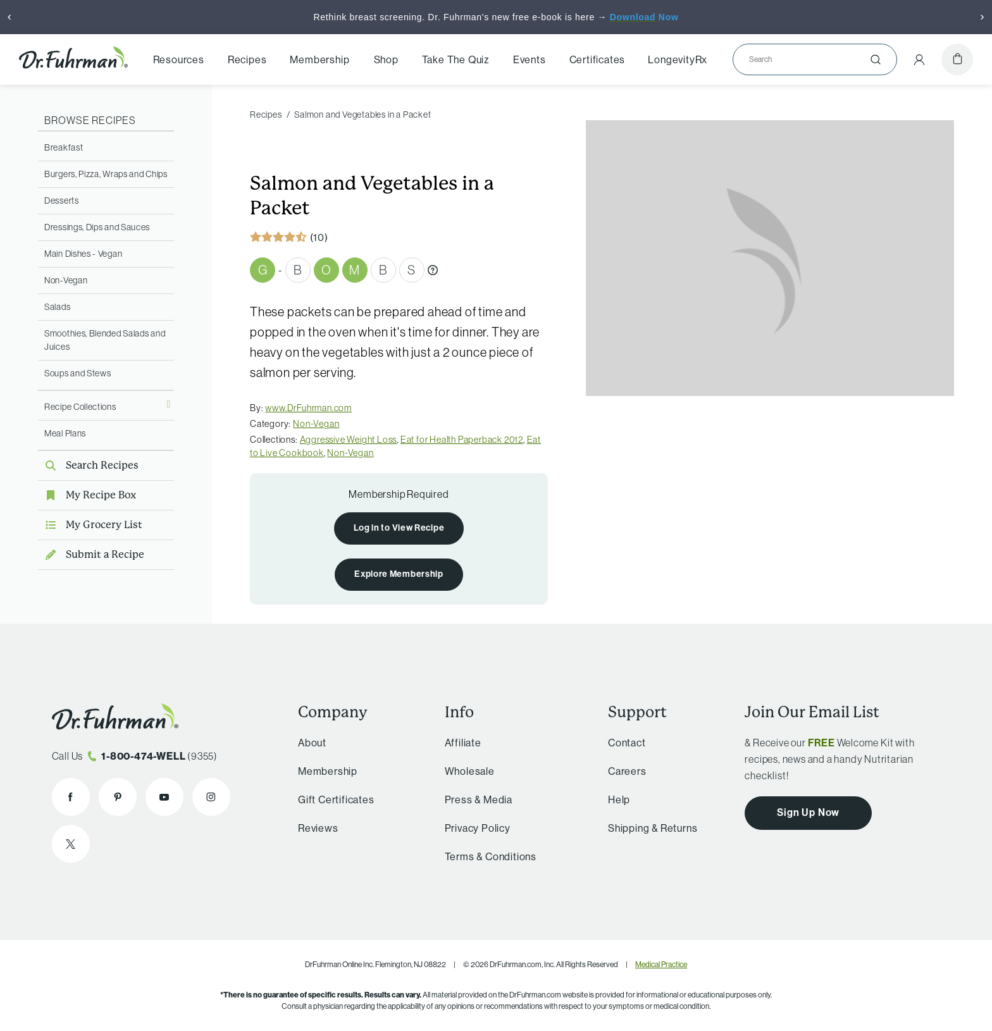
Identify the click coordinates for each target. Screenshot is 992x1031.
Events (529, 59)
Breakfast (63, 147)
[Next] (982, 17)
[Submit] (876, 59)
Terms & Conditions (490, 856)
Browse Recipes (90, 120)
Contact (627, 742)
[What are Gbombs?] (433, 270)
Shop (386, 59)
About (312, 742)
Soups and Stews (77, 373)
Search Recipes (88, 465)
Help (619, 799)
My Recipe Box (87, 495)
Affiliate (463, 742)
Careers (627, 771)
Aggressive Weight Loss (348, 439)
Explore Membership (398, 573)
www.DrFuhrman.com (308, 408)
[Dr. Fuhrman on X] (71, 844)
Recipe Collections (80, 406)
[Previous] (9, 17)
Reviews (318, 828)
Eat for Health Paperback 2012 (461, 439)
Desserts (61, 200)
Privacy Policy (478, 828)
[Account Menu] (919, 59)
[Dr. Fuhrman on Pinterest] (118, 797)
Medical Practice (661, 964)
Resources (178, 59)
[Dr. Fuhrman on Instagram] (211, 797)
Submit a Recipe (91, 554)
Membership (319, 59)
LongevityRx (677, 59)
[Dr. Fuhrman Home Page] (73, 59)
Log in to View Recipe (399, 527)
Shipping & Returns (652, 828)
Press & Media (478, 799)
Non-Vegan (65, 280)
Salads (57, 306)
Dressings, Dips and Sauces (97, 227)
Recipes (247, 59)
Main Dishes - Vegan (83, 253)
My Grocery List (90, 525)
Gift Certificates (336, 799)
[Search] (810, 59)
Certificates (597, 59)
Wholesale (470, 771)
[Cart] (957, 59)
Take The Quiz (456, 59)
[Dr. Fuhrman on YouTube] (164, 797)
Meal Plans (65, 433)
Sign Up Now (808, 812)
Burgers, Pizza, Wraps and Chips (106, 174)
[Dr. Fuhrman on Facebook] (71, 797)
